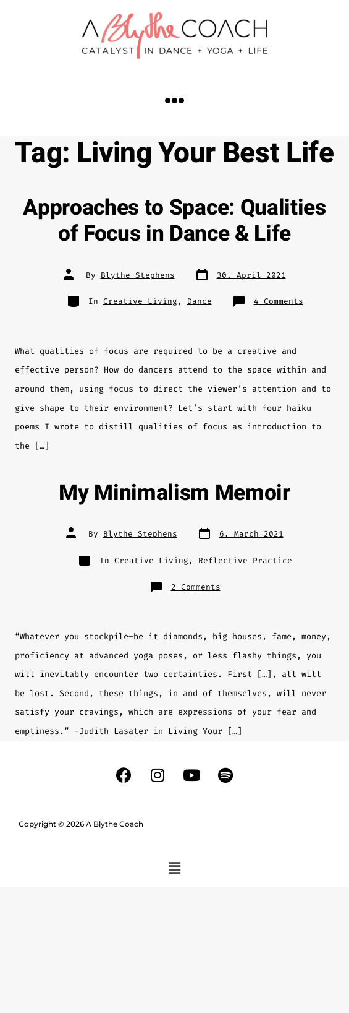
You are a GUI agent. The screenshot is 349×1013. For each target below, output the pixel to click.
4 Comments (278, 301)
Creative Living (140, 301)
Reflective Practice (245, 560)
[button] (174, 101)
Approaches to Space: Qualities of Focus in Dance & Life (174, 221)
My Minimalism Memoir (174, 493)
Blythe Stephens (138, 275)
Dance (199, 301)
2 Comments (196, 587)
